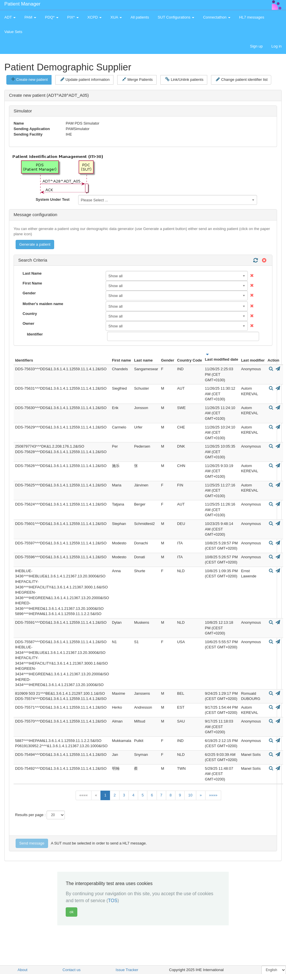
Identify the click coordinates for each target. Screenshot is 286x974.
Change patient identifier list (241, 79)
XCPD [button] (94, 17)
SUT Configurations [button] (176, 17)
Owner (28, 323)
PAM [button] (30, 17)
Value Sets (13, 32)
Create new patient (29, 79)
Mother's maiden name (43, 304)
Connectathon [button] (216, 17)
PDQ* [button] (51, 17)
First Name (32, 283)
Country (30, 313)
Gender (29, 293)
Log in (277, 46)
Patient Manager (22, 4)
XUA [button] (116, 17)
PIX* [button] (73, 17)
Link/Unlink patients (184, 79)
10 (190, 795)
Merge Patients (137, 79)
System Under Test (52, 199)
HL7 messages (251, 17)
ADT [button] (10, 17)
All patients (140, 17)
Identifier (35, 334)
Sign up (256, 46)
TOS (113, 900)
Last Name (32, 273)
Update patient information (85, 79)
